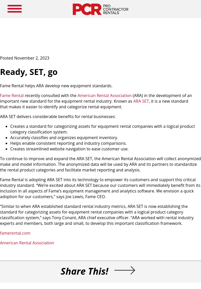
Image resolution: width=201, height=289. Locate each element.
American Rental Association (104, 95)
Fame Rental (12, 95)
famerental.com (15, 233)
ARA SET (141, 101)
